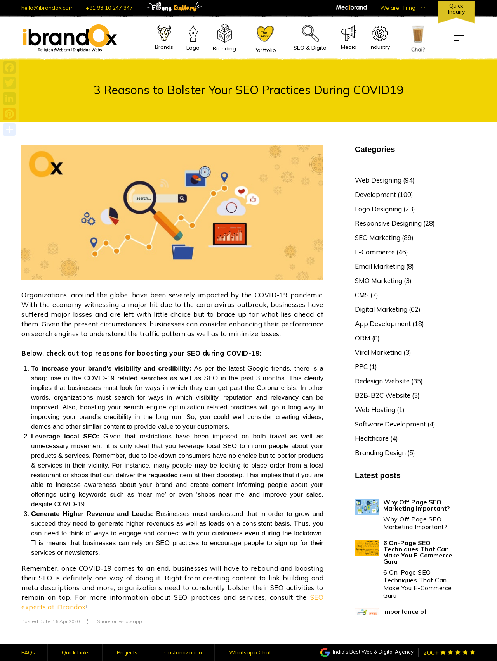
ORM (367, 338)
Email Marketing (384, 266)
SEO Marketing (384, 237)
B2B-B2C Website (387, 395)
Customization (183, 652)
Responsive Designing (395, 223)
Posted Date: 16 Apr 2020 (50, 621)
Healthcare (376, 438)
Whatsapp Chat (250, 652)
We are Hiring (402, 7)
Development (384, 194)
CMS (366, 295)
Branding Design (385, 453)
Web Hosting (380, 410)
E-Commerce (381, 252)
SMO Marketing (383, 280)
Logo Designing (385, 209)
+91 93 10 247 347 (109, 7)
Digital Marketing (388, 309)
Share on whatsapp (119, 621)
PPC (366, 366)
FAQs (28, 652)
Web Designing (385, 180)
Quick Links (76, 652)
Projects (127, 652)
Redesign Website (389, 381)
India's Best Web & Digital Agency (367, 652)
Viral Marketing (383, 352)
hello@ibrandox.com (47, 7)
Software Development (395, 424)
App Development (389, 323)
